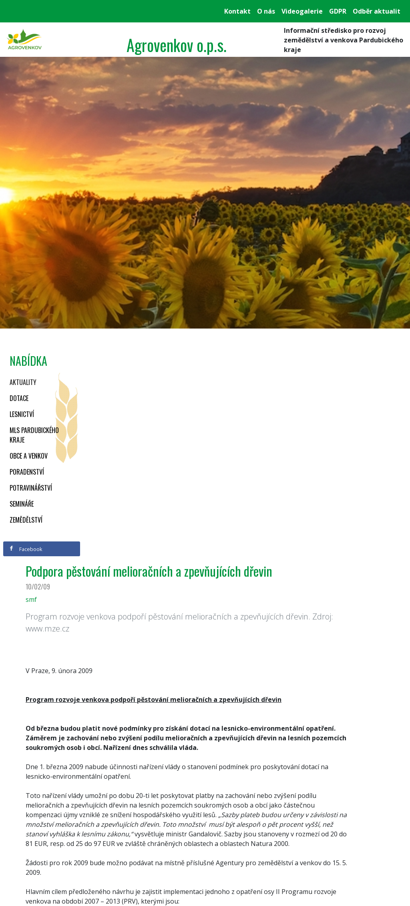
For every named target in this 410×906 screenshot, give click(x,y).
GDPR (337, 11)
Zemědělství (26, 520)
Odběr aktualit (376, 11)
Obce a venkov (29, 456)
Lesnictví (22, 414)
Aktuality (23, 382)
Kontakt (237, 11)
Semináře (22, 504)
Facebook (25, 549)
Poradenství (27, 472)
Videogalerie (302, 11)
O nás (266, 11)
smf (31, 599)
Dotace (19, 398)
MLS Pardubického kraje (34, 435)
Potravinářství (31, 488)
